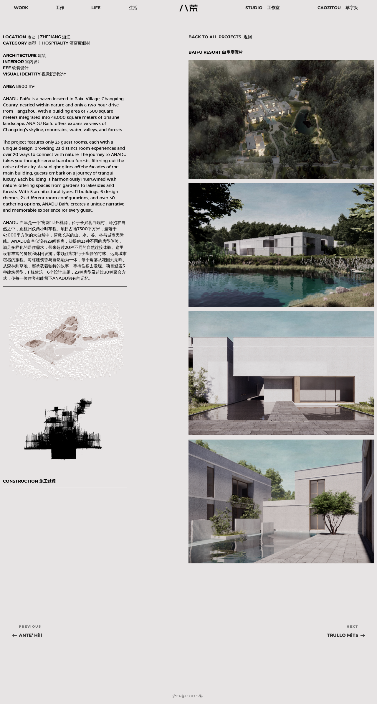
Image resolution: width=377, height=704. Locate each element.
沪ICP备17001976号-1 (188, 696)
